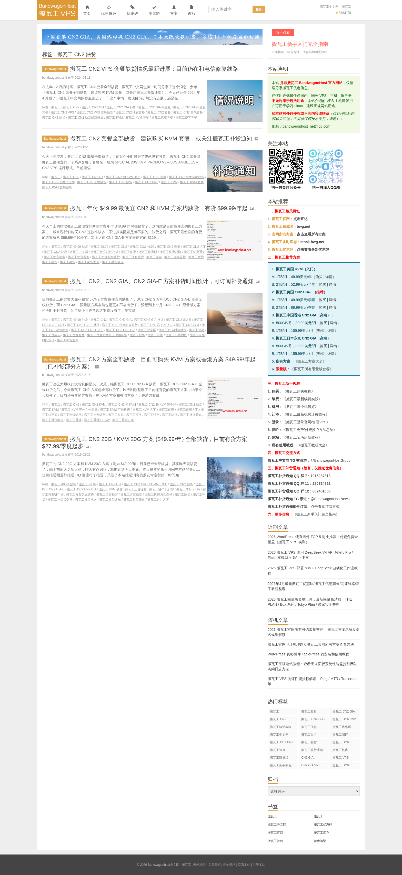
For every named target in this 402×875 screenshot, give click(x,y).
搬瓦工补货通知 (88, 262)
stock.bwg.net (312, 242)
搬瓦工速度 (277, 750)
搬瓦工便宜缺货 (133, 257)
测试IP (154, 11)
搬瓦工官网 (275, 833)
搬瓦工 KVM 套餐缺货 (57, 187)
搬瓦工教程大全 (313, 445)
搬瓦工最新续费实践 (302, 399)
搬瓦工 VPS (341, 757)
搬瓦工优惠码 (148, 252)
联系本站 (244, 865)
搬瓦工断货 (196, 257)
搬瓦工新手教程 (281, 765)
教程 (192, 11)
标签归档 (229, 865)
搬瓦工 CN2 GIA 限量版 (154, 107)
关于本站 (259, 865)
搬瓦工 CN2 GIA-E (178, 320)
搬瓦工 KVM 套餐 (137, 117)
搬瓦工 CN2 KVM (94, 404)
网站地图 (199, 865)
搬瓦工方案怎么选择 (80, 494)
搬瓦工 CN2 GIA (93, 107)
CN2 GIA (307, 757)
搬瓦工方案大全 (310, 361)
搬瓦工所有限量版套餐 (312, 369)
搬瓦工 (346, 6)
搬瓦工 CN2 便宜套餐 (130, 112)
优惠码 (132, 11)
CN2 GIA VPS (310, 765)
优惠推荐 (108, 11)
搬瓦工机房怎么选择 (158, 494)
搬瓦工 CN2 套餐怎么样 (58, 182)
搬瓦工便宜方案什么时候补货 (107, 335)
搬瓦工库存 (154, 257)
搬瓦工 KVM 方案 (144, 409)
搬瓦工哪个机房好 (161, 489)
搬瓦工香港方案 (123, 420)
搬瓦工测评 (340, 734)
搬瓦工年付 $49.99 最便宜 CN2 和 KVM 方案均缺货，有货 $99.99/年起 (159, 208)
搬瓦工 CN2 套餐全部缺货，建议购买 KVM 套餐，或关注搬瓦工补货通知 (161, 138)
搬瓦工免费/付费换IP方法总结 (309, 430)
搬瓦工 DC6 (341, 742)
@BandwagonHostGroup (330, 460)
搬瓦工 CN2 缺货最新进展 (86, 117)
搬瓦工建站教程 (281, 727)
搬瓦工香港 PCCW (97, 420)
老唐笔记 (320, 841)
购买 (319, 277)
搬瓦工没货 (134, 415)
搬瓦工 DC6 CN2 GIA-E (87, 330)
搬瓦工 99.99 (99, 247)
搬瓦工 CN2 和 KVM (122, 404)
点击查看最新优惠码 (313, 250)
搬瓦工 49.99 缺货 (75, 247)
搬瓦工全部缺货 (95, 415)
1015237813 (320, 476)
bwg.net (303, 226)
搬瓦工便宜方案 (78, 257)
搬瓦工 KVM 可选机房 (115, 409)
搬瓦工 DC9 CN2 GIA (120, 330)
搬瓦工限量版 (279, 757)
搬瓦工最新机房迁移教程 (306, 414)
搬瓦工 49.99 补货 (75, 320)
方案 (174, 11)
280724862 (321, 483)
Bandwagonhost (56, 69)
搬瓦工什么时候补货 (104, 252)
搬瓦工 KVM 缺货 (111, 489)
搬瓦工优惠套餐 (162, 117)
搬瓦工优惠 (128, 252)
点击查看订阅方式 (325, 507)
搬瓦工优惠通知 (194, 252)
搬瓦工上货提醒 (136, 489)
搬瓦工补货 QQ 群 (60, 499)
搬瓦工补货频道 (113, 262)
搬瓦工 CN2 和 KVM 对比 (123, 177)
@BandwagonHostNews (329, 499)
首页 (87, 11)
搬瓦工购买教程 (298, 391)
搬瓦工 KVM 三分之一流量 (79, 409)
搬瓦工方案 (116, 415)
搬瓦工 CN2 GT (92, 177)
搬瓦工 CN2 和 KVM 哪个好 (157, 404)
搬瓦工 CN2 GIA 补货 (121, 107)
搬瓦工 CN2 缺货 (53, 117)
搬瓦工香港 (74, 420)
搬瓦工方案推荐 (107, 494)
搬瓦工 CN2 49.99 (141, 247)
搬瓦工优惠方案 (187, 409)
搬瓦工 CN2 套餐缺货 (92, 182)
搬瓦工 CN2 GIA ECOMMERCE (145, 484)
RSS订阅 (343, 13)
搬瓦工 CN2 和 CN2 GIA (156, 325)
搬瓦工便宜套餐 (186, 117)
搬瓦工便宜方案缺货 (106, 257)
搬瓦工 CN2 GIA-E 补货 (83, 325)
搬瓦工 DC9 (341, 765)
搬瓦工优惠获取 (170, 252)
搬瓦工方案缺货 (131, 494)
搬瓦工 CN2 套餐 (159, 112)
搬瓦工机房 (340, 750)
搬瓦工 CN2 (71, 107)
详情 (329, 277)
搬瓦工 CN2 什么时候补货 (120, 325)
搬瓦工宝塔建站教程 (302, 437)
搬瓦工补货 (67, 262)
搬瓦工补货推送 (86, 499)
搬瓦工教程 (309, 711)
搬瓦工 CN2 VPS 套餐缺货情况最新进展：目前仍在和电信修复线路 (154, 69)
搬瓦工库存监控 (175, 257)
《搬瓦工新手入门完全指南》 (316, 514)
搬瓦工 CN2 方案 (194, 247)
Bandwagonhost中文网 (57, 10)
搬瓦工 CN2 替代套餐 (188, 112)
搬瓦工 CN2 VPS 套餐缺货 (95, 112)
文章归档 (214, 865)
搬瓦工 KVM (114, 117)
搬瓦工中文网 (329, 6)
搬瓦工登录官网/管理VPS (306, 422)
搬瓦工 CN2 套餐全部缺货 (187, 177)
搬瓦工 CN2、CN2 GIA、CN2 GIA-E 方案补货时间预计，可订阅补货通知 (162, 281)
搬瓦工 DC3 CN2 (146, 182)
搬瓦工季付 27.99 (188, 489)
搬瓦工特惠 (151, 415)
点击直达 (300, 219)
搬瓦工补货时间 (176, 335)
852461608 (321, 491)
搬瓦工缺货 (49, 262)
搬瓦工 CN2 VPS (62, 112)
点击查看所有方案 (311, 234)
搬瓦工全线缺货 (71, 415)
